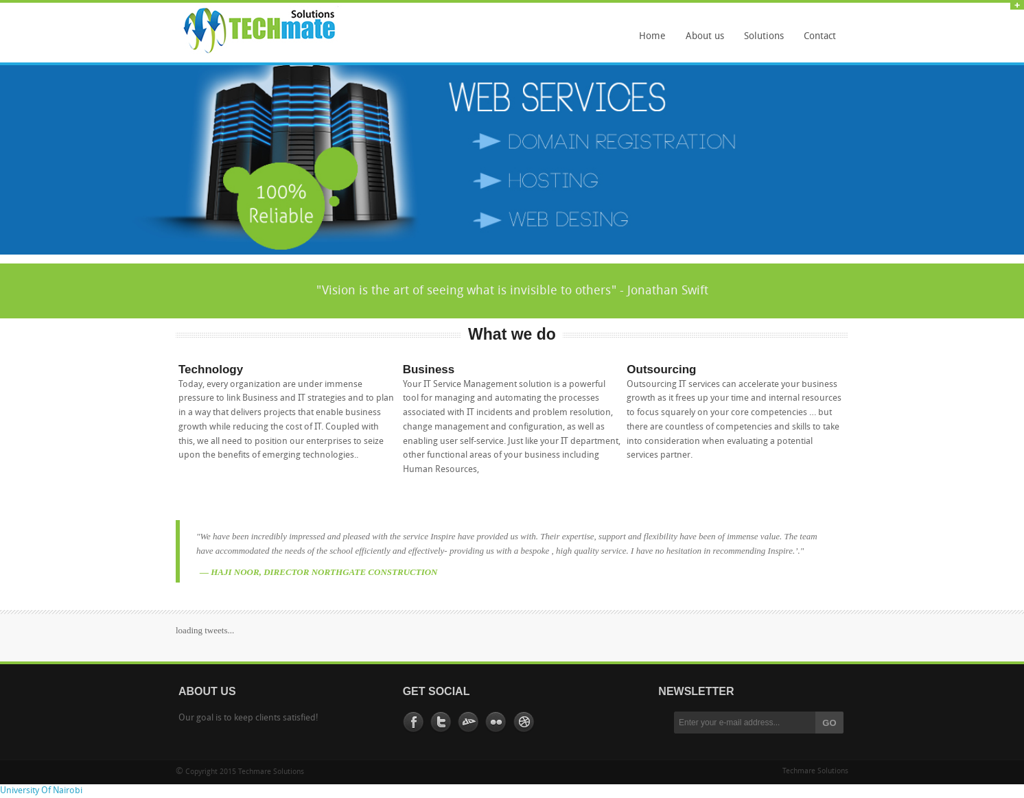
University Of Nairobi (41, 790)
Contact (820, 37)
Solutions (760, 41)
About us (705, 37)
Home (652, 37)
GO (829, 723)
